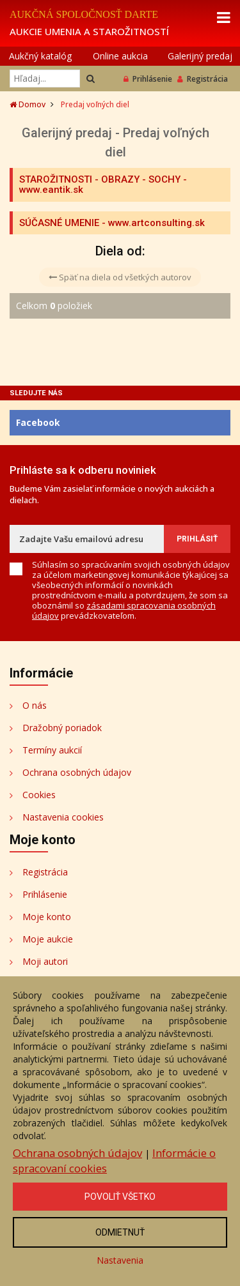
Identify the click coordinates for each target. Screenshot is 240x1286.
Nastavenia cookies (63, 817)
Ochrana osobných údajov (76, 772)
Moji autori (45, 961)
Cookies (39, 795)
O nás (34, 705)
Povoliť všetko (120, 1196)
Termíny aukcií (52, 750)
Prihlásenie (148, 79)
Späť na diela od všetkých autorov (120, 277)
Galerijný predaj (200, 56)
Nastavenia (120, 1260)
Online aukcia (120, 56)
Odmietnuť (120, 1232)
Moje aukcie (47, 939)
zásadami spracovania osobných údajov (124, 610)
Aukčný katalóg (40, 56)
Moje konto (46, 917)
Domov (27, 104)
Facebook (38, 422)
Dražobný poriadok (62, 728)
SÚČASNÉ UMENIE (59, 223)
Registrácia (202, 79)
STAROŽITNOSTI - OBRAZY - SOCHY (99, 179)
